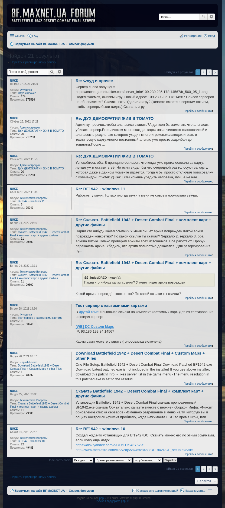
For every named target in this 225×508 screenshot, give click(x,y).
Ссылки (20, 35)
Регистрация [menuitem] (192, 35)
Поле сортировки (59, 460)
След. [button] (215, 72)
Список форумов (81, 490)
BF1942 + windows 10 (31, 441)
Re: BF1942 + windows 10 (100, 428)
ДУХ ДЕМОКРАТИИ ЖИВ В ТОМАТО (41, 130)
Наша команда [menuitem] (195, 490)
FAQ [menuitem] (35, 35)
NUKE (14, 80)
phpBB (103, 498)
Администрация (30, 127)
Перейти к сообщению (198, 111)
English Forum (28, 362)
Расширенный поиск (211, 17)
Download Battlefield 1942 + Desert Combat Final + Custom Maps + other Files (36, 367)
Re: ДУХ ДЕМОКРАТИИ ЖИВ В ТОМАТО (115, 118)
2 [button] (203, 72)
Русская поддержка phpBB (112, 501)
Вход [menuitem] (211, 35)
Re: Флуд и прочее (94, 80)
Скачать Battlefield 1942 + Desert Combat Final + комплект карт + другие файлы (39, 234)
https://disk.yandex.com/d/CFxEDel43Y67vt (109, 445)
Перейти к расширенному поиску (33, 62)
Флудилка (26, 89)
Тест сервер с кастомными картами (40, 317)
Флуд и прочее (27, 93)
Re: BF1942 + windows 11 (100, 189)
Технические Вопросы (33, 198)
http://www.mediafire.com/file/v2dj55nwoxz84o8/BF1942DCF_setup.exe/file (134, 450)
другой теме (89, 312)
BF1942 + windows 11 (31, 201)
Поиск (204, 17)
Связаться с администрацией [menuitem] (157, 490)
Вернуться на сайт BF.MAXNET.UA (40, 490)
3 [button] (209, 72)
